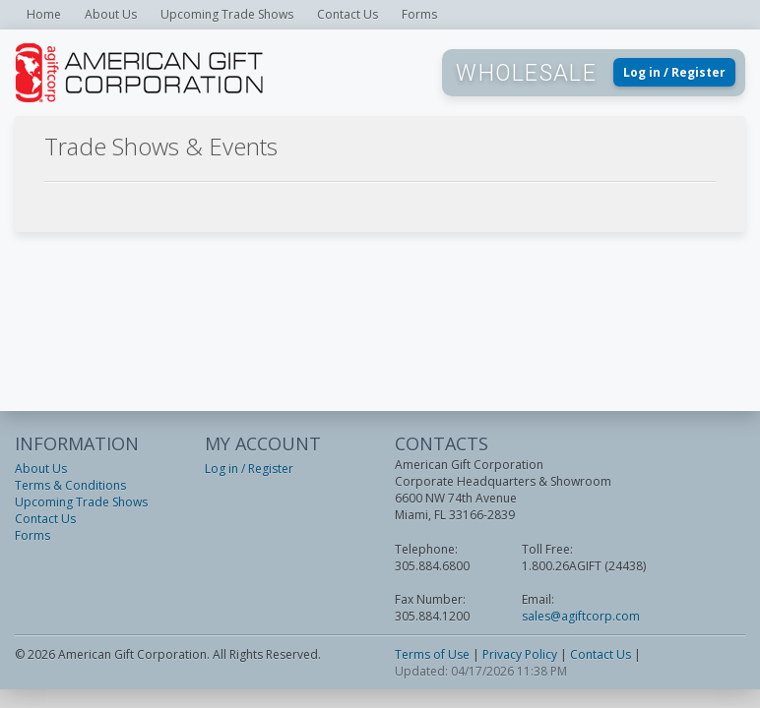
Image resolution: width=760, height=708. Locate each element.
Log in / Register (674, 72)
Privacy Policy (519, 654)
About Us (111, 14)
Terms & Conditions (70, 485)
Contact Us (347, 14)
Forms (419, 14)
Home (44, 14)
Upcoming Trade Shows (226, 14)
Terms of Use (432, 654)
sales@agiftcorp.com (581, 616)
